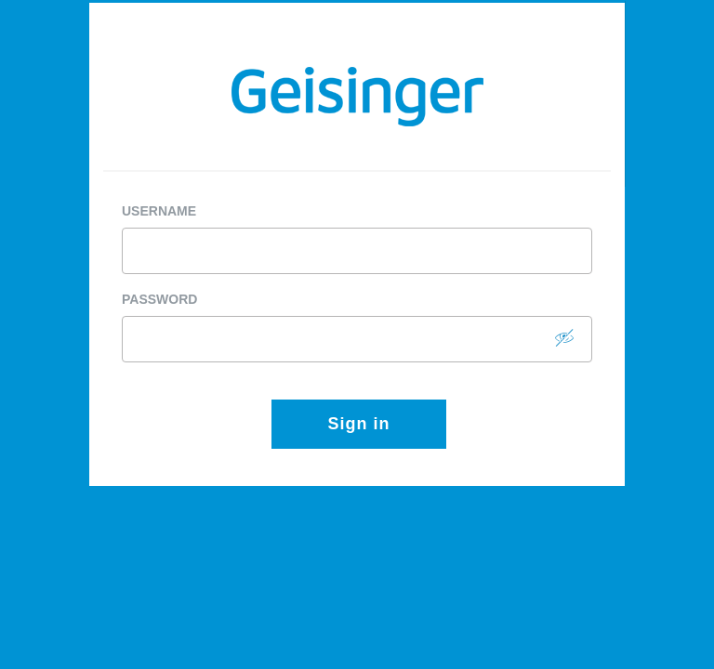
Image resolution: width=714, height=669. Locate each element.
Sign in (359, 423)
